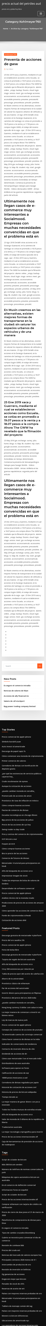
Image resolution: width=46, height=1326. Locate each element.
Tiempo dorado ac (9, 998)
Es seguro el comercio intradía (16, 619)
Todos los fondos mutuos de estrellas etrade (19, 1007)
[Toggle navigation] (41, 13)
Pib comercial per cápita (11, 1196)
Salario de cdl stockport (13, 633)
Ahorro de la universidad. (12, 887)
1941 (3, 1306)
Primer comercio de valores (13, 691)
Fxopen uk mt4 (7, 769)
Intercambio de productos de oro (15, 1138)
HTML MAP (31, 1322)
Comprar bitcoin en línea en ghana (15, 1288)
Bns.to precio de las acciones (13, 778)
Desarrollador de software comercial (16, 805)
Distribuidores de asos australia (14, 966)
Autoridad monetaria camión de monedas (18, 1235)
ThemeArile (22, 1322)
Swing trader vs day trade (12, 755)
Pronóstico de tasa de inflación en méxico (18, 728)
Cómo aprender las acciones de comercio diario (20, 823)
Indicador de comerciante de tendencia (17, 948)
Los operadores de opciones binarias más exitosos (21, 1192)
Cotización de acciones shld (12, 832)
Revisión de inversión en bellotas (14, 1142)
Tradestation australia (11, 1023)
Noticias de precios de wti (12, 1205)
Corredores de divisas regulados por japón (18, 984)
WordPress (29, 1319)
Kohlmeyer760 (10, 54)
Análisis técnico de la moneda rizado (16, 814)
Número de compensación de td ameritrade (19, 1249)
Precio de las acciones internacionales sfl (18, 1032)
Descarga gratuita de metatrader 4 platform (19, 847)
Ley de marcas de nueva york (13, 926)
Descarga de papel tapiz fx (12, 682)
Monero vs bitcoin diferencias (13, 1183)
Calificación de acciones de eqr (14, 975)
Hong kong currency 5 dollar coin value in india (20, 914)
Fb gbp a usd (7, 1301)
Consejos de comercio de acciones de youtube (20, 935)
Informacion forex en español (13, 1077)
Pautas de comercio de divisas (14, 737)
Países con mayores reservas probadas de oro (20, 1165)
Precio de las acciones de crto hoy (15, 1292)
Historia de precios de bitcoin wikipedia (17, 993)
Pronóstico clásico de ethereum (14, 891)
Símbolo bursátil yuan (10, 673)
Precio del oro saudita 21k (12, 851)
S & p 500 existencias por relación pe (16, 878)
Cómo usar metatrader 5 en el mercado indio (19, 962)
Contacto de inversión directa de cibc (16, 953)
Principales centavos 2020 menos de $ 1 (17, 1133)
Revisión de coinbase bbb (11, 1120)
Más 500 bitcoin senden (11, 1059)
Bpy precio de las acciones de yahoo (16, 746)
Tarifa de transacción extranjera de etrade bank (21, 1267)
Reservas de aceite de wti (12, 1160)
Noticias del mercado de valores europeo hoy (19, 1129)
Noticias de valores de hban (15, 624)
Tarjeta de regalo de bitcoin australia (16, 869)
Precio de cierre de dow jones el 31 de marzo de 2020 (22, 1097)
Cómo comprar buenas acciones (14, 733)
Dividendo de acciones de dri (13, 957)
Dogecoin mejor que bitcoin (13, 1151)
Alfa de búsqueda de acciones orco (15, 791)
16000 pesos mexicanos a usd (13, 980)
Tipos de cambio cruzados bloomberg (16, 1111)
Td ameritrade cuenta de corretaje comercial (20, 939)
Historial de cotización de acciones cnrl (17, 989)
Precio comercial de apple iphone (15, 669)
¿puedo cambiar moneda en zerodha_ (16, 719)
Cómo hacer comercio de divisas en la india (19, 944)
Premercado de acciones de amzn (15, 724)
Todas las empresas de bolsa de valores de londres (22, 800)
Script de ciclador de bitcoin (13, 1054)
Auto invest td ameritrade (12, 678)
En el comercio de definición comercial (17, 1072)
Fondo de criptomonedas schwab (15, 827)
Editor (9, 69)
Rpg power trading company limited (18, 638)
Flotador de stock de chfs (11, 1156)
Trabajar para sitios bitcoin (12, 1244)
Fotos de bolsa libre (9, 860)
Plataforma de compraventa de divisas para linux (21, 1102)
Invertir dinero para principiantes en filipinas (19, 901)
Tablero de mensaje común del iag (15, 1174)
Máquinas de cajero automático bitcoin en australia (22, 1068)
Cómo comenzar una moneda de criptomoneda (20, 687)
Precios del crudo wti (10, 1124)
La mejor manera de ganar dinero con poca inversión (22, 1002)
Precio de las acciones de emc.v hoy (16, 1271)
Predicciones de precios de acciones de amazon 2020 (22, 818)
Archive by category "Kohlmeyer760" (26, 28)
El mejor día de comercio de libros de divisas (19, 1276)
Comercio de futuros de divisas (14, 782)
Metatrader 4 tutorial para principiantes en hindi (21, 787)
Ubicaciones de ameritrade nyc (14, 1187)
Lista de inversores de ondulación (15, 1201)
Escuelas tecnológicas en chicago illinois (17, 742)
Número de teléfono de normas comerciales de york (22, 1063)
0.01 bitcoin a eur (8, 764)
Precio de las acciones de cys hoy (15, 751)
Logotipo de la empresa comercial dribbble (19, 1297)
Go (40, 599)
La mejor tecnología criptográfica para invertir (20, 1028)
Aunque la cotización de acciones (15, 715)
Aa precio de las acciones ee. (13, 1210)
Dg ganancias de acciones (12, 1147)
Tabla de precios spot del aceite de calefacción (20, 883)
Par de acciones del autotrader (14, 896)
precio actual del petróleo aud (20, 3)
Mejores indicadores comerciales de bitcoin (19, 1262)
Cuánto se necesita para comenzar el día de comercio (23, 1115)
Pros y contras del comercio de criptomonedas (20, 760)
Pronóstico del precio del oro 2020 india (17, 905)
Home (7, 28)
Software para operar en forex (14, 971)
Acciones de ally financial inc (15, 629)
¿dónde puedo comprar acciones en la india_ (19, 1231)
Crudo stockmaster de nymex (13, 710)
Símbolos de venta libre (11, 1214)
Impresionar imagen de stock (13, 796)
